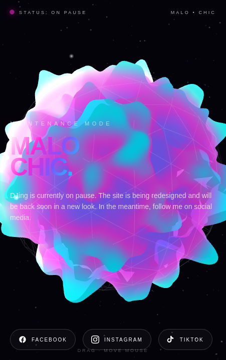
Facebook (43, 340)
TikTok (185, 340)
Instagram (117, 340)
